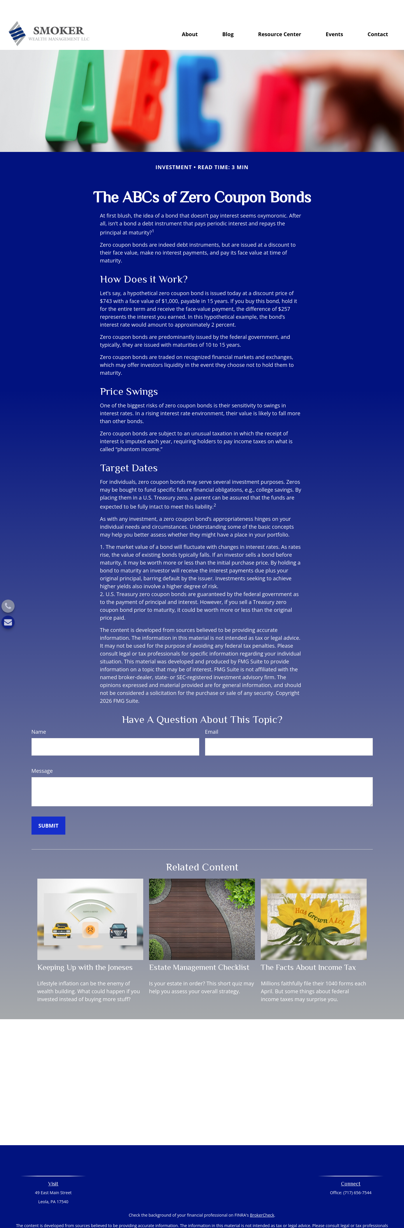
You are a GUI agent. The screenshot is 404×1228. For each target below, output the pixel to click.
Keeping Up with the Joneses (85, 949)
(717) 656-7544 (357, 1175)
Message (42, 753)
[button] (189, 16)
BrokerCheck (262, 1197)
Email (211, 714)
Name (39, 714)
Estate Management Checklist (199, 949)
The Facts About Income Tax (308, 949)
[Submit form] (49, 808)
